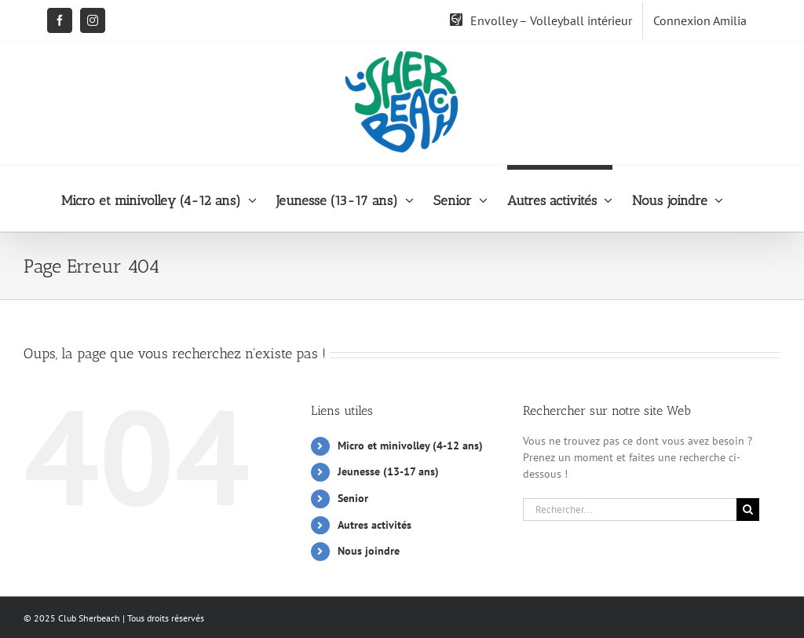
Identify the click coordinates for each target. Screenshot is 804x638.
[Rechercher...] (629, 509)
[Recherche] (747, 509)
